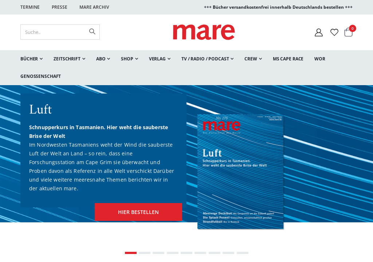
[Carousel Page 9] (242, 252)
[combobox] (60, 32)
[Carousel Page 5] (186, 252)
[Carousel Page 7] (214, 252)
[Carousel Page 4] (172, 252)
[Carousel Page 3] (158, 252)
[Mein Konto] (318, 32)
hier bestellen (134, 209)
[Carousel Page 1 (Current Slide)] (131, 252)
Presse (59, 7)
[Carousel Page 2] (144, 252)
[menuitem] (31, 59)
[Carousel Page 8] (228, 252)
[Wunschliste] (334, 32)
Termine (30, 7)
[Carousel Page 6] (200, 252)
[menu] (186, 67)
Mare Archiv (94, 7)
